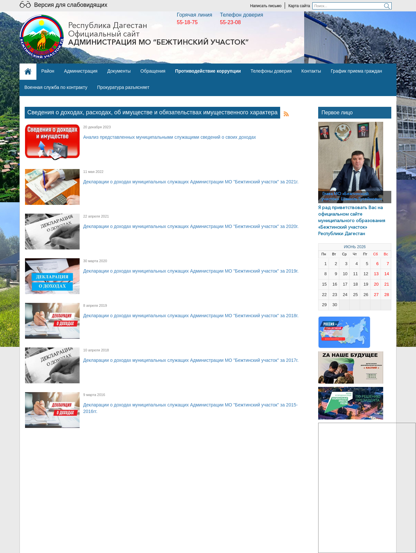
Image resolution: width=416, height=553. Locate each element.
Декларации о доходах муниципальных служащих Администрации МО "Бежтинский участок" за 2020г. (191, 226)
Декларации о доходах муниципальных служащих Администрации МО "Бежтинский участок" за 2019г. (191, 271)
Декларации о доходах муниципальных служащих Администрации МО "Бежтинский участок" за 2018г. (191, 315)
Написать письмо (265, 6)
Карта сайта (299, 6)
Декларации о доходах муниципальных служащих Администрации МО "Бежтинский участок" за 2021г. (191, 181)
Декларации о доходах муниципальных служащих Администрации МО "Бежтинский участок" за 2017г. (191, 360)
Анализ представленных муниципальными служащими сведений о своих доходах (169, 137)
